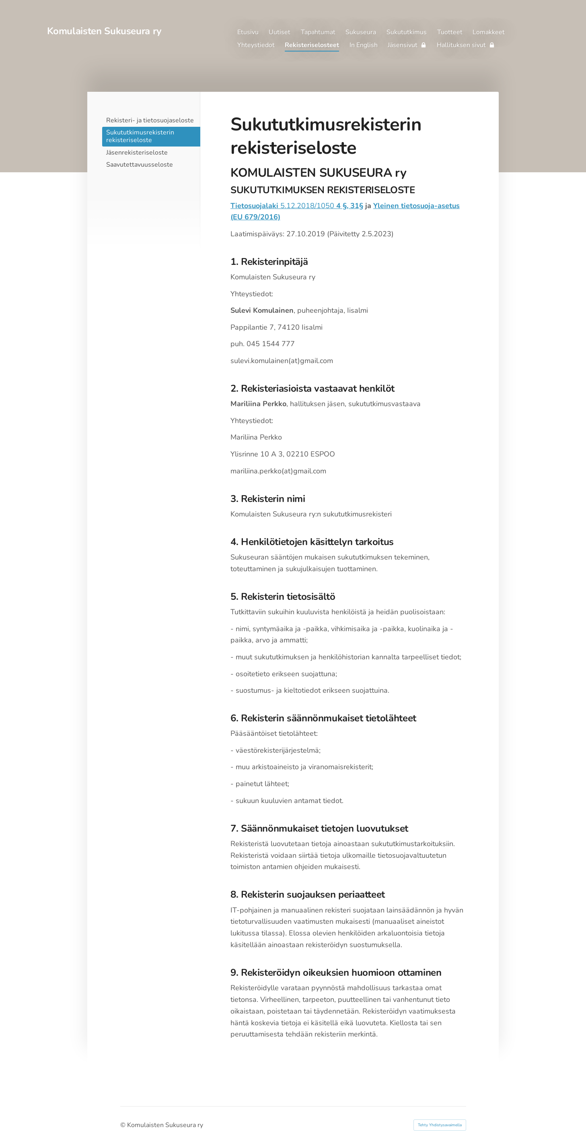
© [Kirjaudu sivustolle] (123, 1125)
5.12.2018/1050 (296, 206)
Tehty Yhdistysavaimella (440, 1125)
